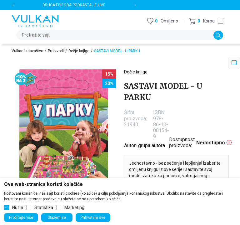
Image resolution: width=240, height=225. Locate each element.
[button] (202, 21)
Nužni (17, 207)
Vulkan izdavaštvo (27, 51)
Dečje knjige (78, 51)
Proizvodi (56, 51)
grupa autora (151, 145)
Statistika (43, 207)
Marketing (74, 207)
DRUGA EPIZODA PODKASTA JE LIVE (73, 5)
